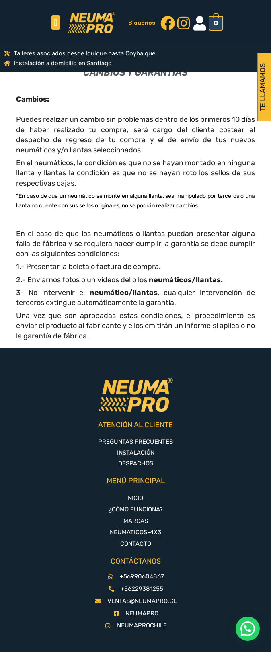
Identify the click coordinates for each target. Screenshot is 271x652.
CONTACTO (135, 543)
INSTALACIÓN (135, 452)
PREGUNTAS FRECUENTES (135, 441)
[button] (55, 22)
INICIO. (135, 498)
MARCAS (135, 521)
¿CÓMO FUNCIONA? (136, 509)
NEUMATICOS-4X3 (135, 532)
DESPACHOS (135, 463)
